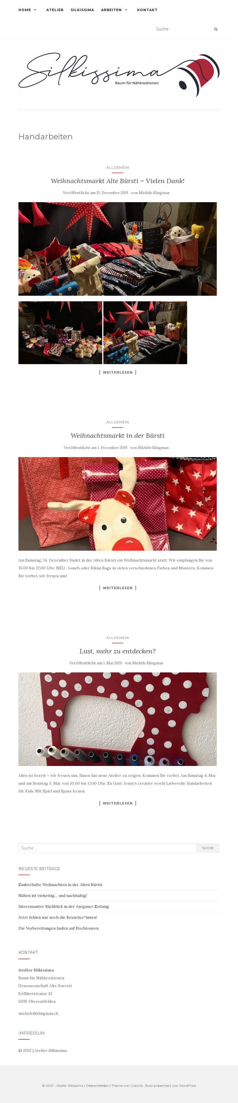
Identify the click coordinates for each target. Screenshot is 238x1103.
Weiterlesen (118, 372)
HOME (24, 10)
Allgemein (117, 167)
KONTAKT (147, 10)
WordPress (187, 1085)
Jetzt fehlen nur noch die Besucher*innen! (57, 917)
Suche (208, 848)
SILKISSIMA (82, 10)
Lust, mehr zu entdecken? (118, 651)
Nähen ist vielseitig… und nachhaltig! (52, 895)
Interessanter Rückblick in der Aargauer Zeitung (63, 906)
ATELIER (55, 10)
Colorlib (136, 1085)
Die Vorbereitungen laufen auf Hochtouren (58, 928)
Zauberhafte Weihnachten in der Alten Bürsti (60, 884)
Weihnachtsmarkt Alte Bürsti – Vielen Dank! (118, 180)
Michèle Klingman (154, 192)
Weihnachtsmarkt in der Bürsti (118, 435)
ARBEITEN (111, 10)
